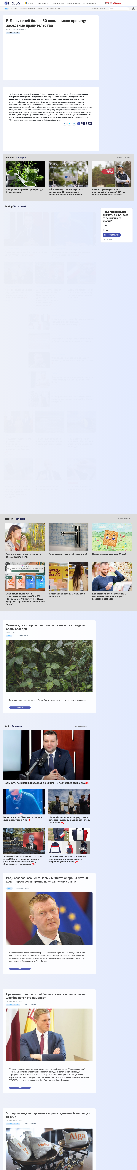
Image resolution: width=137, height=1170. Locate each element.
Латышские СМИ (89, 3)
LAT (6, 8)
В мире (29, 3)
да (106, 203)
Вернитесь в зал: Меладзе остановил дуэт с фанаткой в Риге (22, 559)
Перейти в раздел (123, 157)
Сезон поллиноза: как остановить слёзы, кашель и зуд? (23, 393)
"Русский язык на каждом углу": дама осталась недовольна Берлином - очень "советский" (69, 561)
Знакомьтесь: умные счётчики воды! (68, 391)
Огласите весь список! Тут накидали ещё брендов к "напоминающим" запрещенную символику (67, 577)
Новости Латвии (58, 3)
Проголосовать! (111, 212)
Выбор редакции (73, 3)
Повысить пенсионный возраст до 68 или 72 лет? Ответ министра (44, 547)
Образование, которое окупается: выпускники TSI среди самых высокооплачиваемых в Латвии (66, 169)
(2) (87, 547)
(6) (33, 582)
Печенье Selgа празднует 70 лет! (109, 391)
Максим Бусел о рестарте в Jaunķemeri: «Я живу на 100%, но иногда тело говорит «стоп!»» (108, 169)
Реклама (102, 8)
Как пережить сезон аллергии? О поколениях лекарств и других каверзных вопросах (109, 408)
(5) (76, 580)
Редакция (95, 8)
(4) (62, 563)
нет (106, 207)
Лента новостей (42, 3)
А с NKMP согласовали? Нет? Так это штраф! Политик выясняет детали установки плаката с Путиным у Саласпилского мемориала (22, 578)
